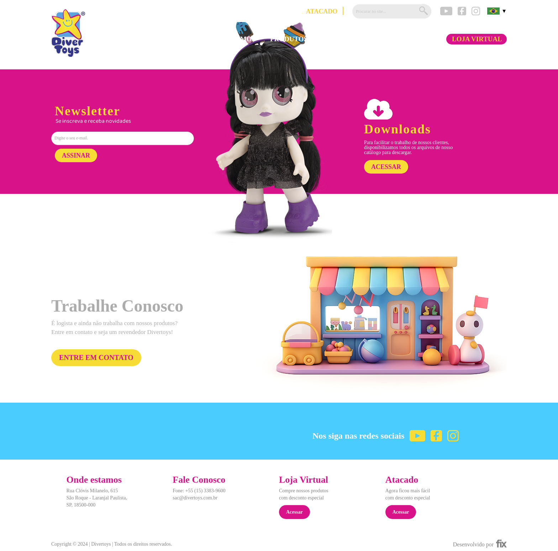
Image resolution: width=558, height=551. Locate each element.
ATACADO (321, 11)
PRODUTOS (288, 39)
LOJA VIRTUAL (477, 39)
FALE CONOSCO (408, 39)
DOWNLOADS (344, 39)
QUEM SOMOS (232, 39)
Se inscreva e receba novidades (93, 121)
